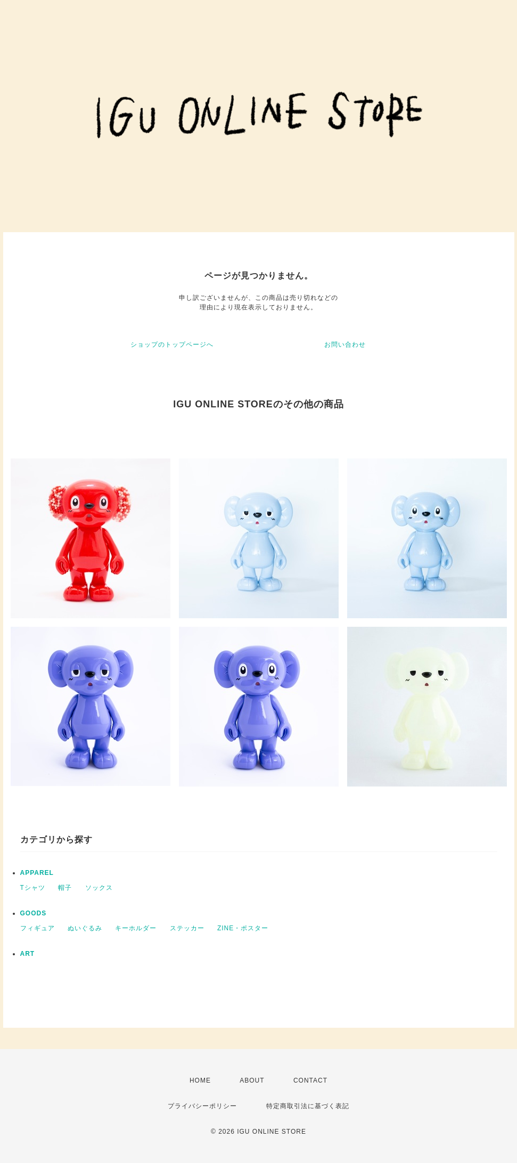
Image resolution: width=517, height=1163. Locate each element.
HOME (200, 1080)
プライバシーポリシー (202, 1106)
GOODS (33, 913)
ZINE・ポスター (242, 928)
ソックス (99, 887)
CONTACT (310, 1080)
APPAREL (37, 873)
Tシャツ (32, 887)
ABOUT (252, 1080)
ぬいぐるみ (85, 928)
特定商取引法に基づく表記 (307, 1106)
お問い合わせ (345, 344)
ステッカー (187, 928)
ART (27, 953)
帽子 (65, 887)
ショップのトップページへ (172, 344)
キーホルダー (136, 928)
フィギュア (37, 928)
